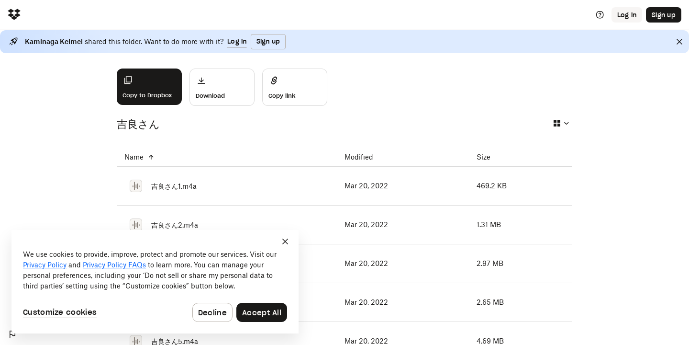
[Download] (222, 87)
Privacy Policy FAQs (114, 265)
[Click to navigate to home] (14, 15)
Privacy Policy (45, 265)
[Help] (600, 15)
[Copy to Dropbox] (149, 87)
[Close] (679, 41)
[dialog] (155, 282)
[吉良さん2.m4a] (226, 224)
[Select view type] (560, 123)
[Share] (294, 87)
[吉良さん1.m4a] (226, 185)
